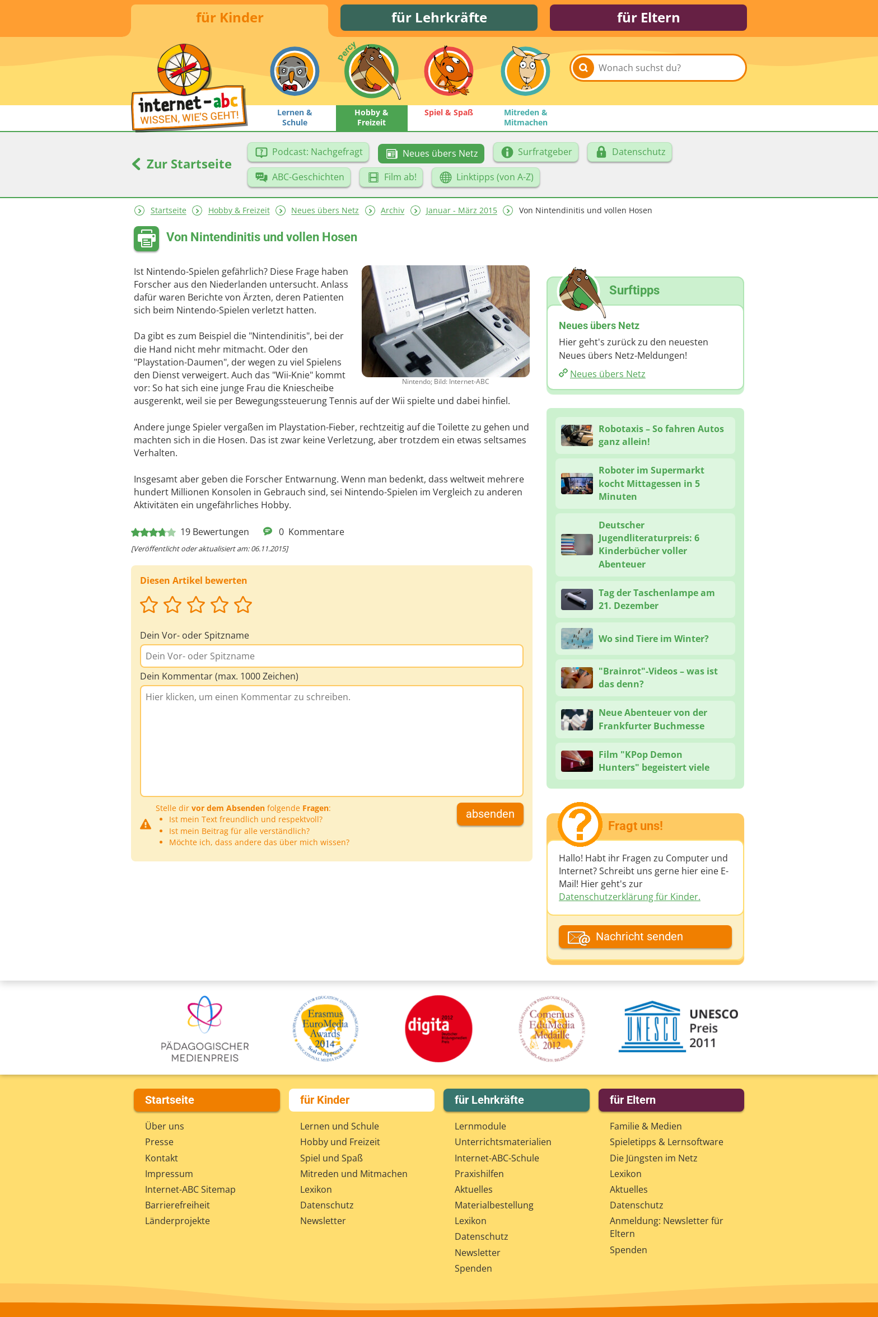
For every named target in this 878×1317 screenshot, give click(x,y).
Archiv (392, 212)
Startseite (168, 212)
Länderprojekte (177, 1221)
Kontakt (161, 1158)
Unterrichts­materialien (503, 1142)
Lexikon (316, 1189)
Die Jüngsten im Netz (654, 1158)
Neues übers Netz (325, 212)
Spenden (473, 1268)
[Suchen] (583, 74)
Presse (159, 1142)
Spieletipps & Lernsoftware (666, 1142)
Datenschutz (327, 1205)
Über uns (164, 1126)
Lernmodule (480, 1126)
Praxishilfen (479, 1174)
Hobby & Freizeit (239, 212)
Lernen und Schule (339, 1126)
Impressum (169, 1174)
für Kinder (230, 18)
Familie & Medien (646, 1126)
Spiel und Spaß (331, 1158)
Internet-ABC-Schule (497, 1158)
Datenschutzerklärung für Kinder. (629, 898)
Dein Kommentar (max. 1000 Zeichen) (219, 678)
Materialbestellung (494, 1205)
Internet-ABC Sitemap (190, 1189)
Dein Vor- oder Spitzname (194, 637)
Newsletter (323, 1221)
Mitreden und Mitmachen (354, 1174)
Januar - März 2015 (461, 212)
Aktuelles (474, 1189)
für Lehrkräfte (439, 18)
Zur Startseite (181, 165)
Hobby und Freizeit (340, 1142)
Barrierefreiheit (177, 1205)
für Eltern (648, 18)
